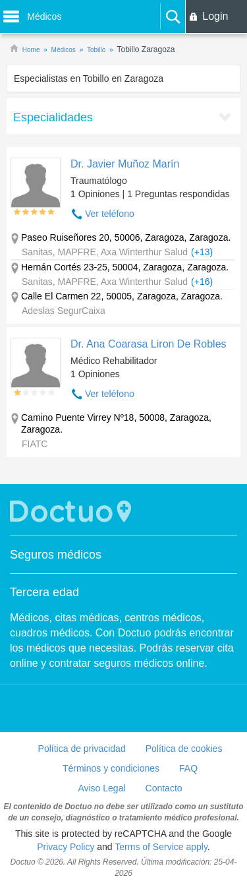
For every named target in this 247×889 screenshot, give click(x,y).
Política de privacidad (82, 748)
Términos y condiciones (111, 768)
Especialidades (53, 117)
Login (215, 16)
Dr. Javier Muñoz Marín (124, 163)
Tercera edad (44, 592)
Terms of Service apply (161, 847)
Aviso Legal (101, 788)
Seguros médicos (55, 554)
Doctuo (72, 511)
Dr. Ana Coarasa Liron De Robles (148, 344)
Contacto (164, 788)
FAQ (188, 768)
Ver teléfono (109, 213)
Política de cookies (184, 748)
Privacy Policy (65, 847)
